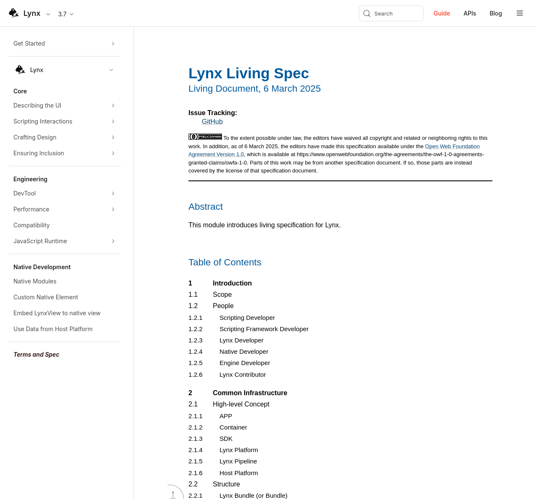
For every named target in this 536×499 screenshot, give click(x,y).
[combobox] (64, 70)
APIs (470, 13)
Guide (442, 13)
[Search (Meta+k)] (391, 13)
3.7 (66, 14)
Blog (496, 13)
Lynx (32, 13)
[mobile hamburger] (520, 13)
